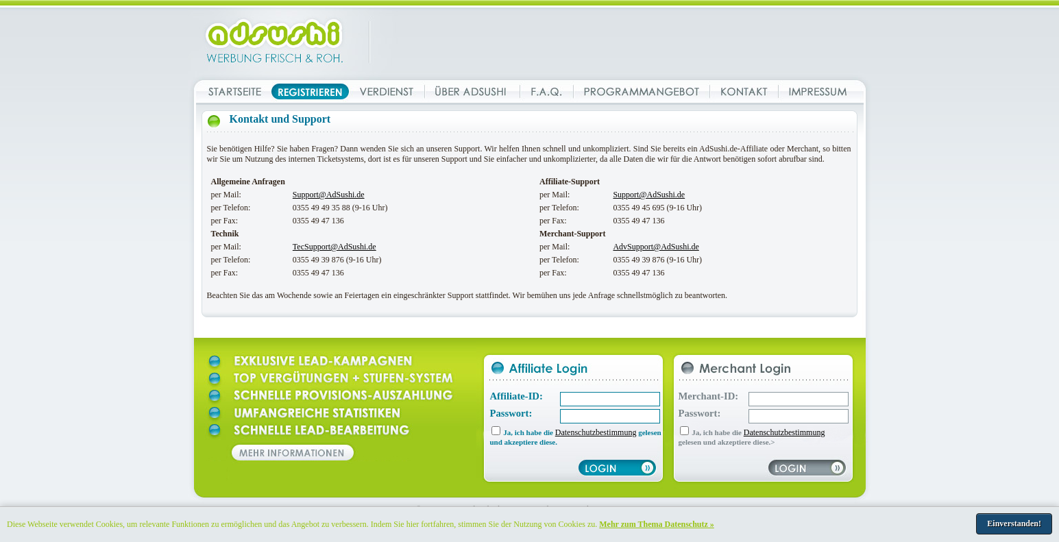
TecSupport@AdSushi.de (334, 246)
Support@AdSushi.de (329, 194)
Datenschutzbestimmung (596, 432)
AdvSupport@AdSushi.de (655, 246)
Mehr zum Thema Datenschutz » (656, 524)
